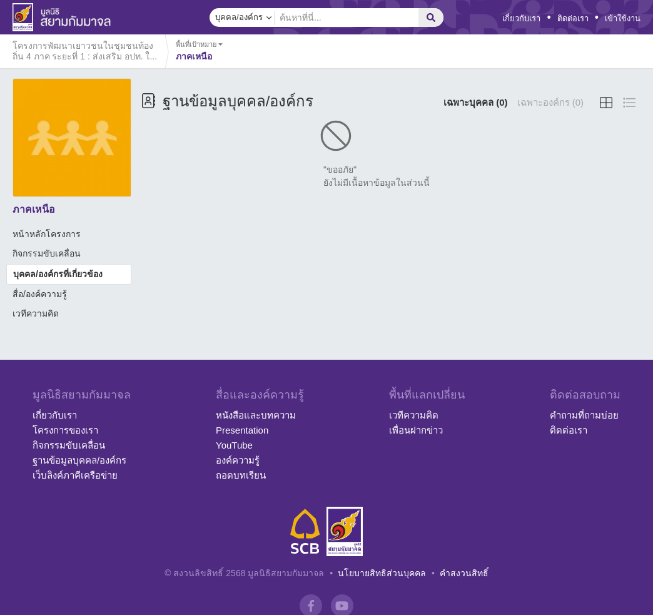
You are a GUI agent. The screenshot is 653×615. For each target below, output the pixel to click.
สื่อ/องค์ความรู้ (40, 294)
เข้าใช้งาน (622, 18)
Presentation (242, 430)
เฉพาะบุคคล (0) (475, 102)
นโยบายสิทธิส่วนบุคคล (382, 573)
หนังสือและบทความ (256, 415)
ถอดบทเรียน (241, 475)
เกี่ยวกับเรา (521, 18)
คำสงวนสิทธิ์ (464, 573)
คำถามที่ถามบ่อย (584, 415)
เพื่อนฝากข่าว (416, 430)
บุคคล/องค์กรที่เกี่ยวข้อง (58, 274)
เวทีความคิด (36, 313)
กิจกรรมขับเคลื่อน (47, 253)
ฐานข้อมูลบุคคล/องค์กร (79, 460)
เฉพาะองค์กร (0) (550, 102)
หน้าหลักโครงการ (47, 234)
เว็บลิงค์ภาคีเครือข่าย (75, 475)
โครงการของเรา (65, 430)
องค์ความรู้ (238, 460)
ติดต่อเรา (573, 18)
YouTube (234, 445)
